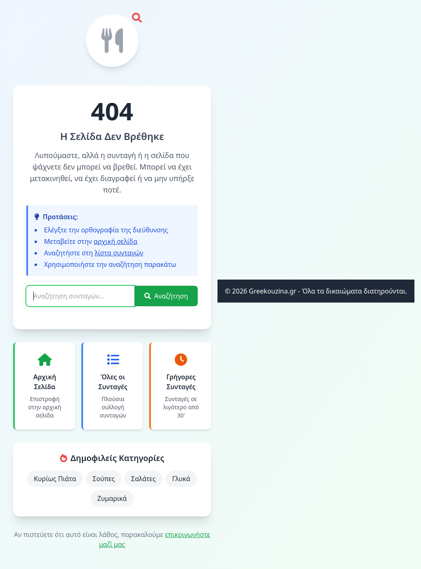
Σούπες (104, 478)
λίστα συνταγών (119, 252)
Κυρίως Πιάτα (55, 478)
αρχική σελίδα (115, 241)
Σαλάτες (143, 478)
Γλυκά (181, 478)
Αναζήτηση (166, 296)
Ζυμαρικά (112, 498)
